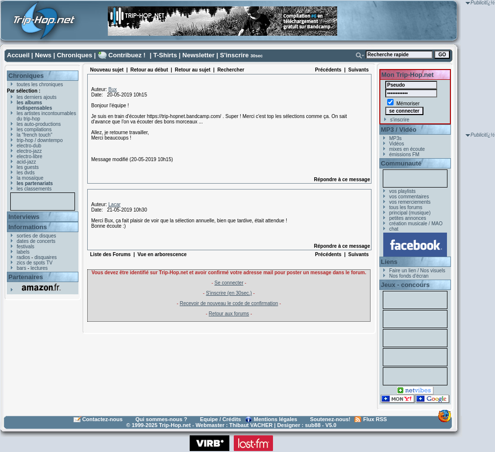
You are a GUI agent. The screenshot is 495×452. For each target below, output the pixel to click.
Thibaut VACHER (250, 425)
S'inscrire (234, 55)
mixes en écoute (407, 149)
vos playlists (402, 191)
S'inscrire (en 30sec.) (229, 293)
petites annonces (407, 218)
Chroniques (74, 55)
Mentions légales (275, 419)
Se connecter (229, 282)
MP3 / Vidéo (399, 129)
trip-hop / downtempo (40, 140)
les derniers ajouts (36, 97)
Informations (27, 227)
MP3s (395, 138)
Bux (112, 89)
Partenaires (25, 277)
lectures (39, 268)
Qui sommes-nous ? (161, 419)
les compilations (34, 129)
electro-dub (29, 145)
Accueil (18, 55)
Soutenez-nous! (330, 419)
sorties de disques (36, 235)
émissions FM (404, 154)
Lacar (114, 204)
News (43, 55)
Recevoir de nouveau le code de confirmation (229, 303)
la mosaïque (30, 178)
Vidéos (396, 143)
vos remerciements (409, 202)
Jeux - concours (405, 284)
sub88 (313, 425)
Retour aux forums (229, 313)
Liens (389, 261)
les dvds (26, 172)
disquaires (45, 257)
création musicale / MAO (416, 223)
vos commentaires (409, 196)
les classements (34, 188)
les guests (28, 167)
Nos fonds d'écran (408, 276)
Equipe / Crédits (220, 419)
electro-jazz (29, 151)
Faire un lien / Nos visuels (417, 270)
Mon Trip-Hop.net (407, 74)
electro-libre (29, 156)
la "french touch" (34, 135)
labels (23, 252)
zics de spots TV (34, 262)
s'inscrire (399, 119)
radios (23, 257)
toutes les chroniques (40, 84)
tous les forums (405, 207)
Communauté (401, 163)
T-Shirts (165, 55)
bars (21, 268)
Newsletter (198, 55)
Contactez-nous (102, 419)
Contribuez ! (127, 55)
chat (393, 229)
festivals (25, 246)
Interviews (24, 216)
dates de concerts (36, 241)
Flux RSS (375, 419)
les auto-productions (39, 124)
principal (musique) (409, 212)
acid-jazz (26, 162)
